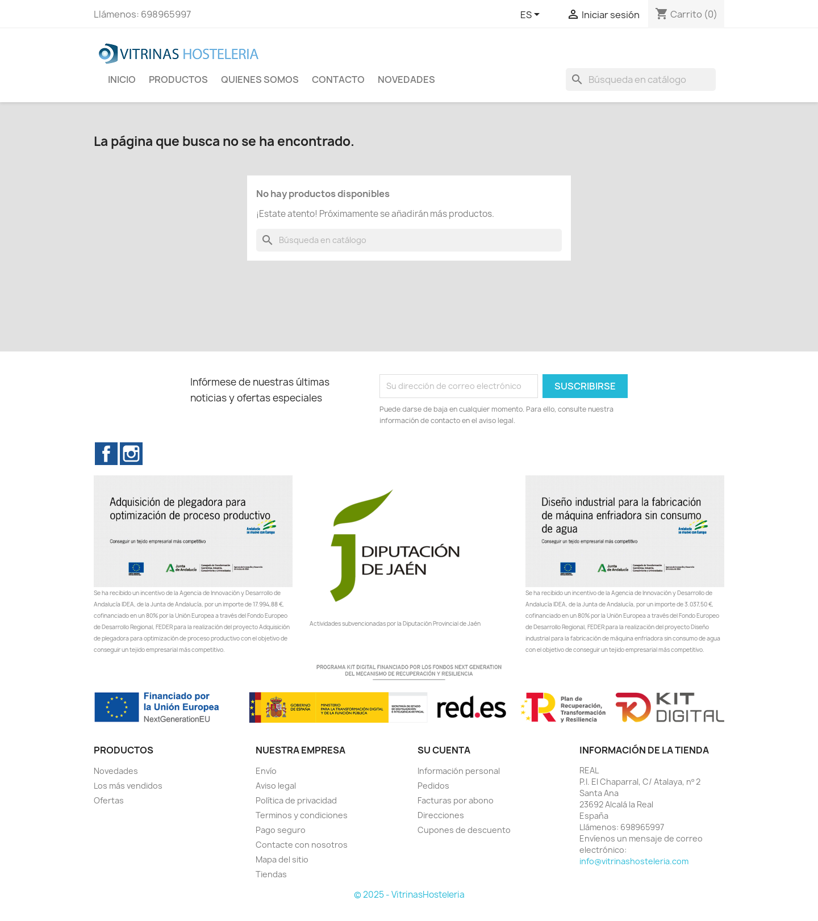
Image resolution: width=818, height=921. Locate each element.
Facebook (106, 453)
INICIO (122, 79)
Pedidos (433, 785)
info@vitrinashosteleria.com (633, 861)
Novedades (116, 770)
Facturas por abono (456, 800)
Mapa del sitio (282, 859)
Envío (266, 770)
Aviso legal (276, 785)
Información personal (459, 770)
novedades (406, 79)
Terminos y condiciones (302, 815)
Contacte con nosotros (302, 844)
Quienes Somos (260, 79)
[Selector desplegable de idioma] (532, 15)
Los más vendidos (128, 785)
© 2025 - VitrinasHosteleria (409, 895)
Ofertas (109, 800)
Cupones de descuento (464, 829)
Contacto (338, 79)
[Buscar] (641, 79)
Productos (178, 79)
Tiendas (271, 874)
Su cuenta (444, 750)
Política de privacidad (296, 800)
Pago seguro (281, 829)
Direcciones (441, 815)
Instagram (131, 453)
